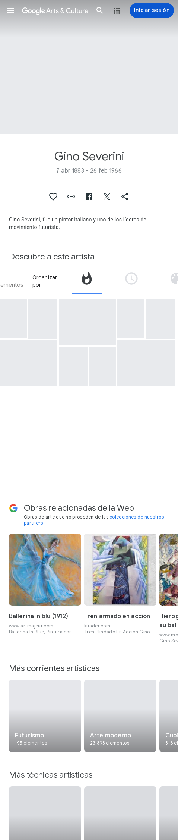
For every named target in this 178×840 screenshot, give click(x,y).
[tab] (87, 281)
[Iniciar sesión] (152, 10)
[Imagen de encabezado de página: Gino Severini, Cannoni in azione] (89, 67)
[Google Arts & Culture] (55, 10)
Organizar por (44, 281)
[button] (10, 10)
